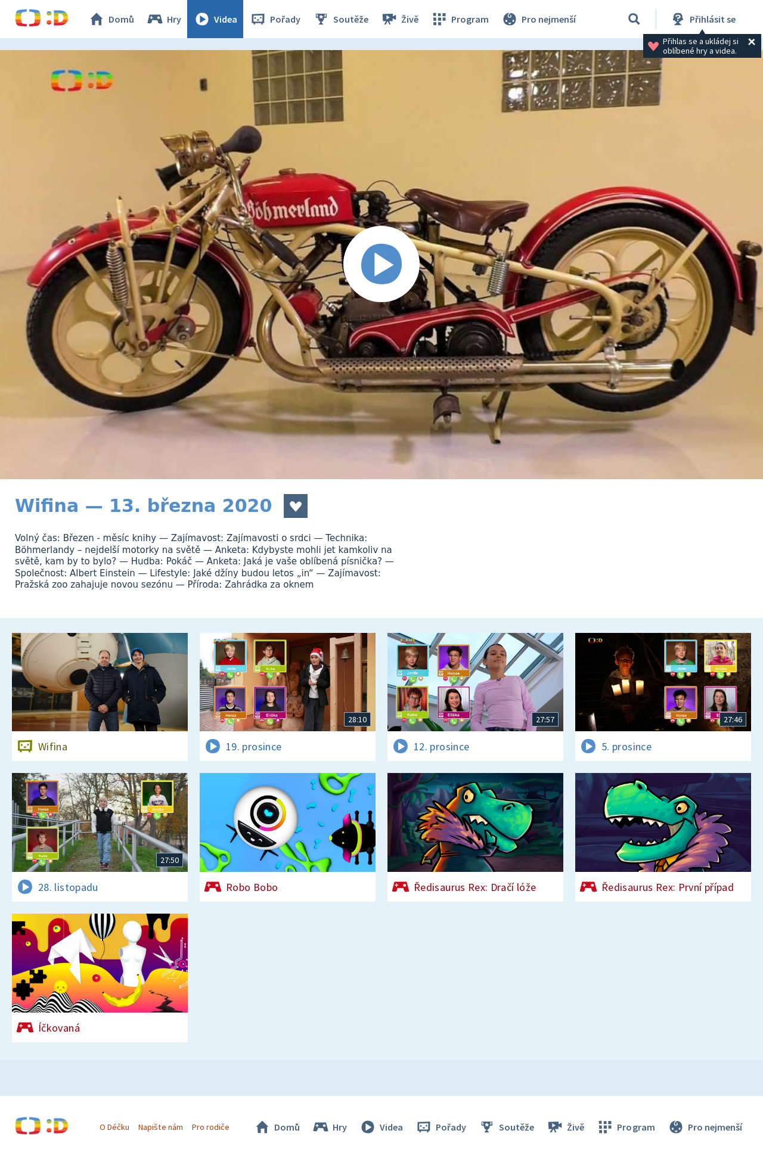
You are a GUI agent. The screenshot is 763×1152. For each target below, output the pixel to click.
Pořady (274, 19)
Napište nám (160, 1127)
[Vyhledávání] (634, 19)
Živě (399, 19)
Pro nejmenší (538, 19)
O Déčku (114, 1127)
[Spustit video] (381, 264)
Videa (215, 19)
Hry (163, 19)
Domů (111, 19)
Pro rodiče (210, 1127)
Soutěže (340, 19)
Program (459, 19)
